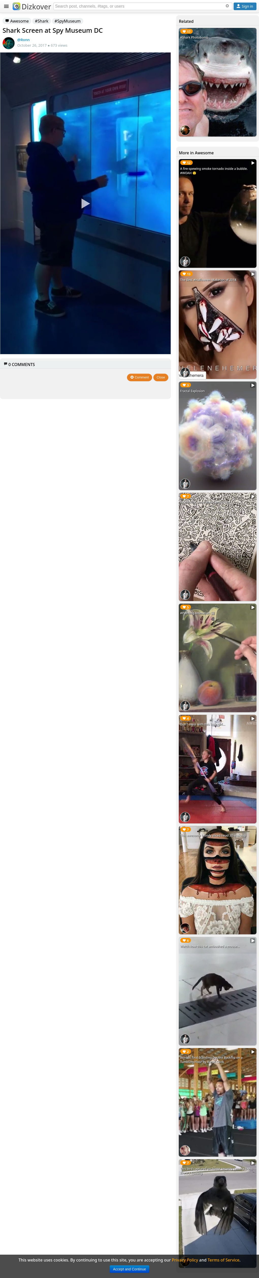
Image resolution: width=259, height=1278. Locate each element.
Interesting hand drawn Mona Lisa (205, 502)
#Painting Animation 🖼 (197, 613)
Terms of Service (223, 1260)
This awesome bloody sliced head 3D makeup (213, 835)
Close (161, 377)
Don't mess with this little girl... (202, 724)
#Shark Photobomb (194, 37)
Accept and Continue (129, 1269)
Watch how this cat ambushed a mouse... (209, 946)
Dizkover (32, 6)
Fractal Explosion (192, 391)
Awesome (17, 21)
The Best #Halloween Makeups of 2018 (208, 280)
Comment (139, 377)
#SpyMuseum (68, 21)
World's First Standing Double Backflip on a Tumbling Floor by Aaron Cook (211, 1059)
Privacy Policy (185, 1260)
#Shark (41, 21)
